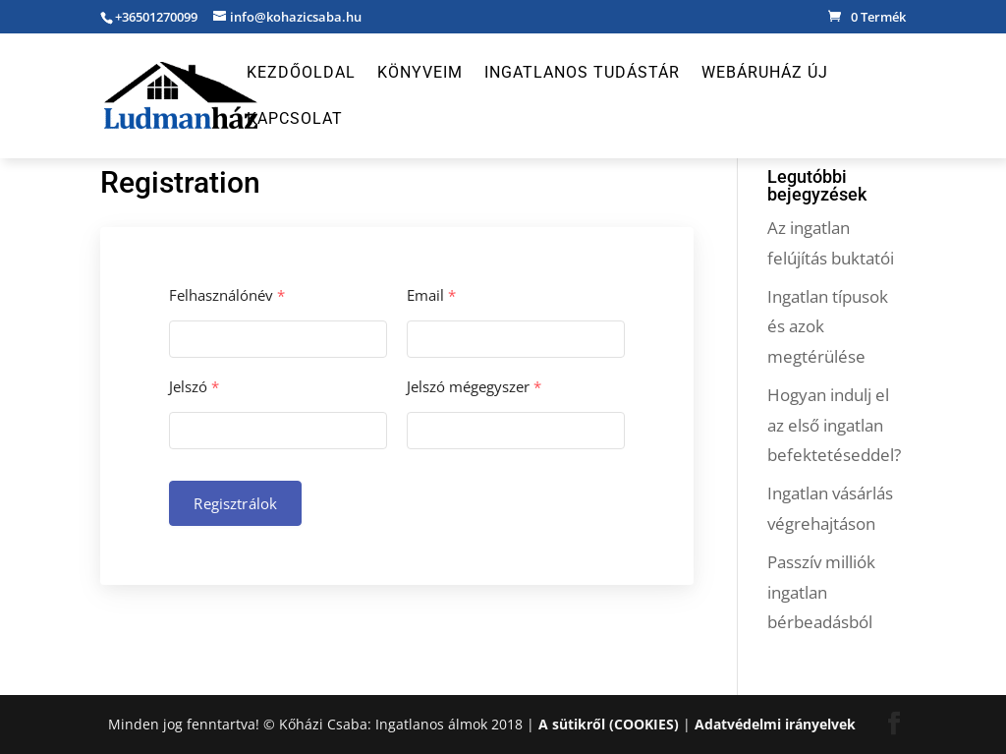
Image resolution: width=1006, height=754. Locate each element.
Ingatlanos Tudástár (582, 74)
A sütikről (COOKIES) (608, 724)
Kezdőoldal (301, 74)
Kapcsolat (295, 120)
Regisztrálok (235, 503)
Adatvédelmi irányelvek (775, 724)
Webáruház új (764, 74)
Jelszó (194, 386)
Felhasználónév (227, 295)
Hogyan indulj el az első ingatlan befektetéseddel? (834, 424)
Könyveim (420, 74)
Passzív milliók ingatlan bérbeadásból (821, 592)
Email (431, 295)
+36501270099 (156, 17)
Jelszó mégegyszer (474, 386)
